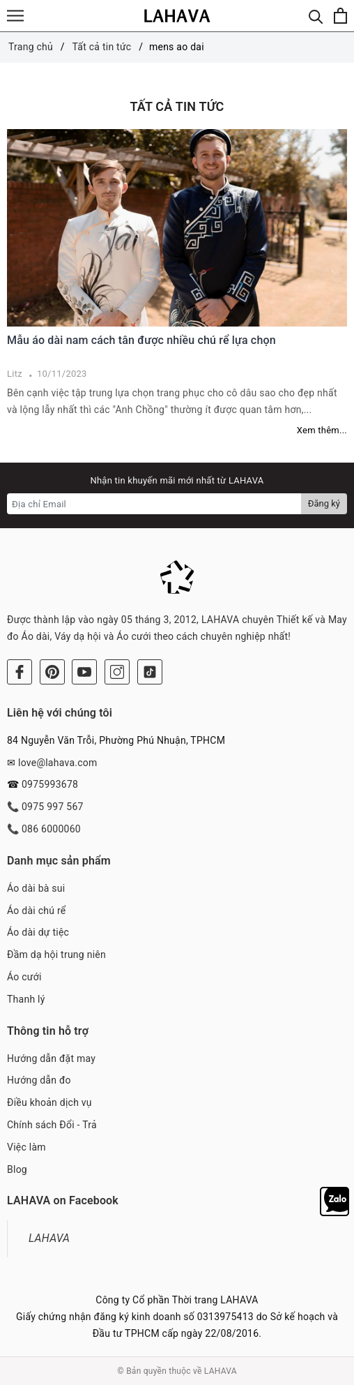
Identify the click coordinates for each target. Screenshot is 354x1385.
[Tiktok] (149, 671)
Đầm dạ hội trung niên (56, 954)
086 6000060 (51, 828)
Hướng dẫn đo (39, 1080)
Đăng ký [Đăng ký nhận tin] (324, 503)
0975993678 (50, 784)
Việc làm (26, 1147)
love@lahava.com (58, 762)
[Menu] (15, 16)
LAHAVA (49, 1238)
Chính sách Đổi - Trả (52, 1124)
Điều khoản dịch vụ (49, 1102)
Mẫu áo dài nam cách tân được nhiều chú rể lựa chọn (141, 340)
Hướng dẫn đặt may (51, 1058)
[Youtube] (84, 671)
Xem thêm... (322, 430)
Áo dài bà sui (36, 888)
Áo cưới (24, 976)
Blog (17, 1169)
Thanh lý (26, 999)
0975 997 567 (53, 806)
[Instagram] (117, 671)
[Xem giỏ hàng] (340, 16)
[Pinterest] (52, 671)
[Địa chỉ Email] (154, 503)
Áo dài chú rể (36, 910)
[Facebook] (19, 671)
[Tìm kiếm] (316, 15)
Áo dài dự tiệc (38, 932)
